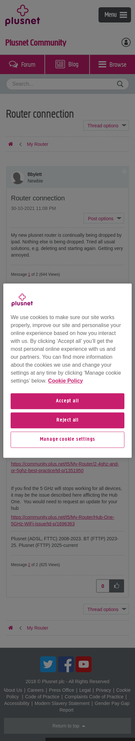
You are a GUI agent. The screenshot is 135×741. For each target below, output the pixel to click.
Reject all (67, 420)
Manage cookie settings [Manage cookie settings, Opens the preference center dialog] (68, 439)
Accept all (67, 401)
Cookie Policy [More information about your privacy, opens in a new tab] (65, 381)
